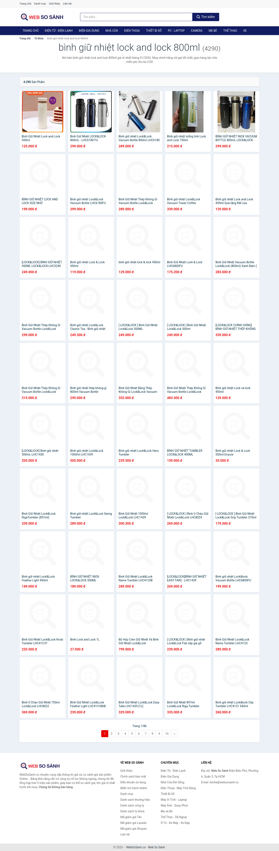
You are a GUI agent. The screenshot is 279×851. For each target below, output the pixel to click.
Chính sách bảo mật (133, 776)
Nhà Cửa (111, 30)
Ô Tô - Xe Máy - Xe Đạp (175, 823)
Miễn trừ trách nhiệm (133, 788)
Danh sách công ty (132, 805)
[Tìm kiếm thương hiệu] (136, 17)
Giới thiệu (54, 3)
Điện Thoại (132, 30)
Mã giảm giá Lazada (133, 823)
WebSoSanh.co (136, 847)
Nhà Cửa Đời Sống (172, 782)
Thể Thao (230, 30)
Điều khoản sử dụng (133, 782)
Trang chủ (25, 3)
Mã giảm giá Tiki (131, 817)
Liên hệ (67, 3)
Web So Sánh (156, 847)
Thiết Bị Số (154, 30)
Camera (196, 30)
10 (166, 733)
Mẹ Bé (213, 30)
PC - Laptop (176, 30)
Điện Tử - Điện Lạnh (59, 30)
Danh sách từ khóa (132, 811)
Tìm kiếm (206, 17)
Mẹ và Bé (167, 811)
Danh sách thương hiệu (135, 799)
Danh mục (40, 3)
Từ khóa (38, 38)
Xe (245, 30)
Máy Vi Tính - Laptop (174, 799)
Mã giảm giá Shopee (133, 828)
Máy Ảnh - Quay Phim (174, 805)
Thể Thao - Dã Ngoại (174, 817)
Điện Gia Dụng (89, 30)
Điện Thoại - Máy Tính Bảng (178, 788)
